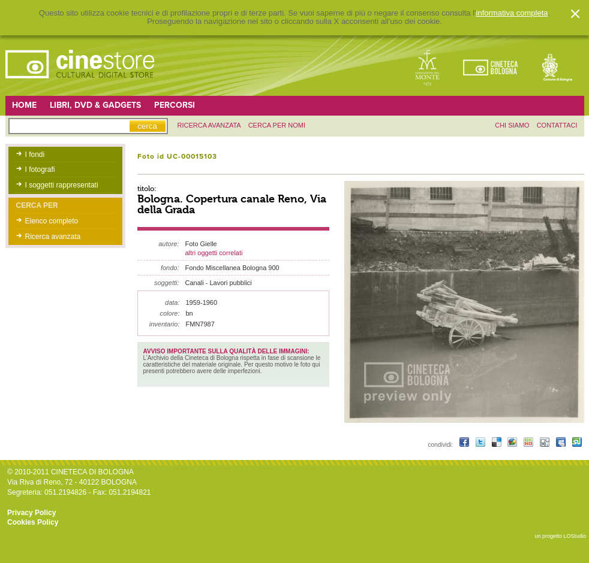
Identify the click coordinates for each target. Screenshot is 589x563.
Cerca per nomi (276, 125)
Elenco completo (52, 221)
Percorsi (174, 105)
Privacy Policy (31, 512)
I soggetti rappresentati (61, 185)
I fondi (35, 154)
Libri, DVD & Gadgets (95, 105)
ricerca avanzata (209, 125)
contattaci (557, 125)
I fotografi (40, 169)
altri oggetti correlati (214, 252)
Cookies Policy (32, 522)
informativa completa (512, 13)
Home (24, 105)
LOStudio (574, 536)
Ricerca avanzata (53, 236)
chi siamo (512, 125)
